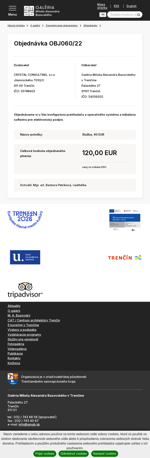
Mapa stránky (102, 6)
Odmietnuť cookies (74, 453)
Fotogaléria (16, 344)
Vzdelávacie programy (24, 335)
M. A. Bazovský (19, 315)
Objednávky (90, 25)
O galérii (35, 25)
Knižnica (14, 363)
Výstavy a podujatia (22, 330)
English (132, 6)
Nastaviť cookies (104, 453)
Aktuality (14, 306)
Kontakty (14, 358)
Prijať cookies (44, 453)
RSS (116, 6)
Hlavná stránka (16, 25)
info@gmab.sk (29, 424)
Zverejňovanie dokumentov (62, 25)
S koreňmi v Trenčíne (23, 325)
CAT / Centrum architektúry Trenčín (34, 320)
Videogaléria (17, 349)
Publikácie (15, 353)
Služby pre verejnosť (23, 339)
